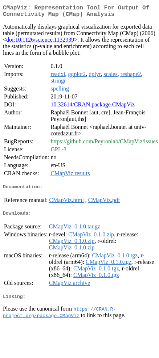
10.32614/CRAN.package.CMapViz (92, 107)
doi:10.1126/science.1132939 (40, 42)
